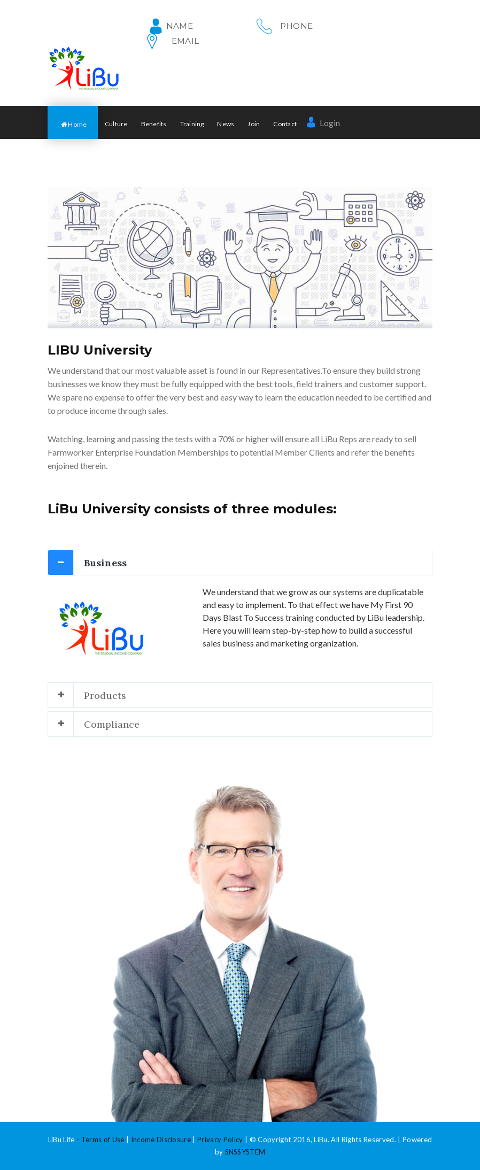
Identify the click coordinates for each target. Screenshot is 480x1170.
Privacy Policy (220, 1139)
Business (105, 563)
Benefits (154, 124)
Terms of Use (103, 1139)
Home (74, 124)
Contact (285, 124)
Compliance (112, 724)
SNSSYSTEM (245, 1152)
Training (192, 124)
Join (253, 124)
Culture (116, 124)
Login (323, 122)
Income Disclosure (161, 1139)
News (225, 124)
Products (105, 695)
